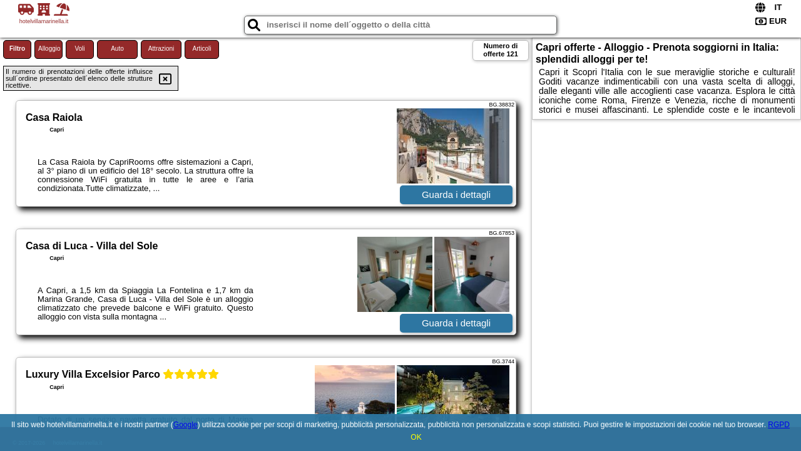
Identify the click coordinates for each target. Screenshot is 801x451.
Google (185, 424)
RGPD (779, 424)
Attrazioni (161, 48)
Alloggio (49, 48)
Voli (79, 48)
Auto (117, 48)
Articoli (201, 48)
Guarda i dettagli (456, 194)
